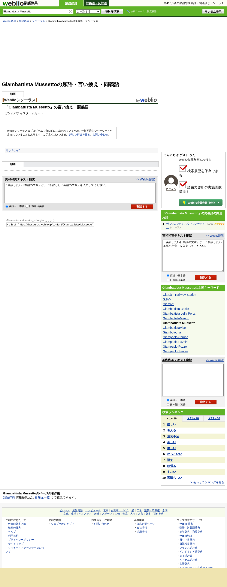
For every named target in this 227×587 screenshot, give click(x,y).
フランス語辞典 (188, 547)
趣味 (96, 513)
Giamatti (168, 304)
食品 (125, 513)
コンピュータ (93, 510)
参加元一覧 (42, 497)
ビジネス (65, 510)
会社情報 (142, 527)
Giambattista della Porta (179, 313)
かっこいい (174, 454)
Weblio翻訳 (185, 535)
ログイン (171, 189)
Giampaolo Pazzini (175, 342)
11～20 (193, 418)
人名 (132, 513)
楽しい (171, 442)
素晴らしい (174, 477)
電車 (105, 510)
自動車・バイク (120, 510)
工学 (139, 510)
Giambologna (172, 332)
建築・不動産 (152, 510)
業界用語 (77, 510)
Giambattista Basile (176, 309)
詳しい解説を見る (79, 134)
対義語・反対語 (96, 3)
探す (170, 460)
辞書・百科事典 (155, 513)
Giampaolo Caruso (175, 337)
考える (171, 430)
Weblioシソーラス (20, 100)
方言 (140, 513)
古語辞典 (184, 563)
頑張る (171, 466)
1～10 (171, 418)
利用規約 (13, 535)
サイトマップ (16, 543)
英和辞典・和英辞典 (191, 531)
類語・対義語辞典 (189, 527)
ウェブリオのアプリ (62, 523)
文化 (66, 513)
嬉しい (171, 424)
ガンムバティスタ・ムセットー (185, 225)
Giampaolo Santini (175, 351)
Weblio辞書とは (17, 523)
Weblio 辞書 (9, 21)
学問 (164, 510)
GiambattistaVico (174, 327)
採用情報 (142, 531)
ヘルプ (12, 531)
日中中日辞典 (187, 539)
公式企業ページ (146, 523)
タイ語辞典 (185, 555)
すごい (171, 471)
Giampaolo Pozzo (175, 346)
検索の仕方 (14, 527)
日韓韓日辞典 (187, 543)
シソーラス (38, 21)
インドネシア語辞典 (191, 551)
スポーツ (107, 513)
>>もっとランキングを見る (207, 482)
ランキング (13, 150)
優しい (171, 448)
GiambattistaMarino (176, 318)
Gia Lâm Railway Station (179, 294)
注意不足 (173, 436)
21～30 (214, 418)
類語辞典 (71, 3)
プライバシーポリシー (21, 539)
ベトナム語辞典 (188, 559)
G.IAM (167, 299)
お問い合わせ (100, 134)
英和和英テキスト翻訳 (20, 179)
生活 (73, 513)
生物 (117, 513)
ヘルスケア (85, 513)
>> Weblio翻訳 (145, 179)
